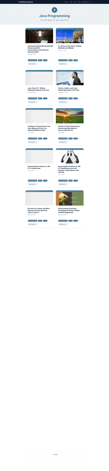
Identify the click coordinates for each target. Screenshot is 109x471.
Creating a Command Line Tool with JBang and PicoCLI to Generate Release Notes (39, 128)
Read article (32, 64)
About (79, 1)
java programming (32, 60)
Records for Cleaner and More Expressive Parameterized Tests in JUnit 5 (39, 211)
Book (75, 1)
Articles (66, 1)
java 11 (40, 60)
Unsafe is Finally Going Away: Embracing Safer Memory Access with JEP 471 (69, 128)
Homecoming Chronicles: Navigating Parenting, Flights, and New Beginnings (69, 211)
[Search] (90, 2)
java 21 (45, 60)
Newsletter (85, 1)
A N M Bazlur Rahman (25, 2)
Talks (71, 1)
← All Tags (54, 454)
